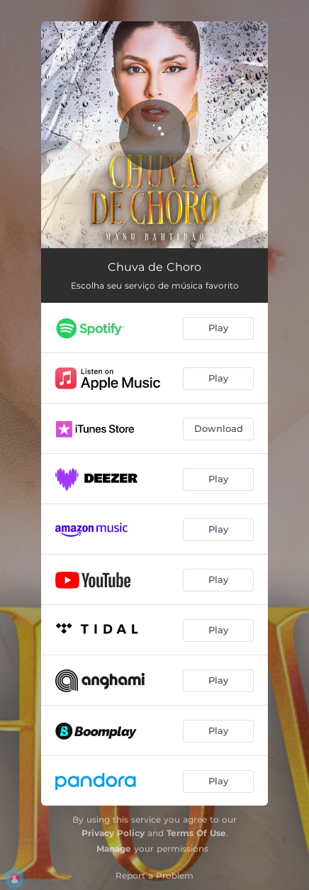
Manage (113, 848)
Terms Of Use (196, 833)
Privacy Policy (113, 833)
